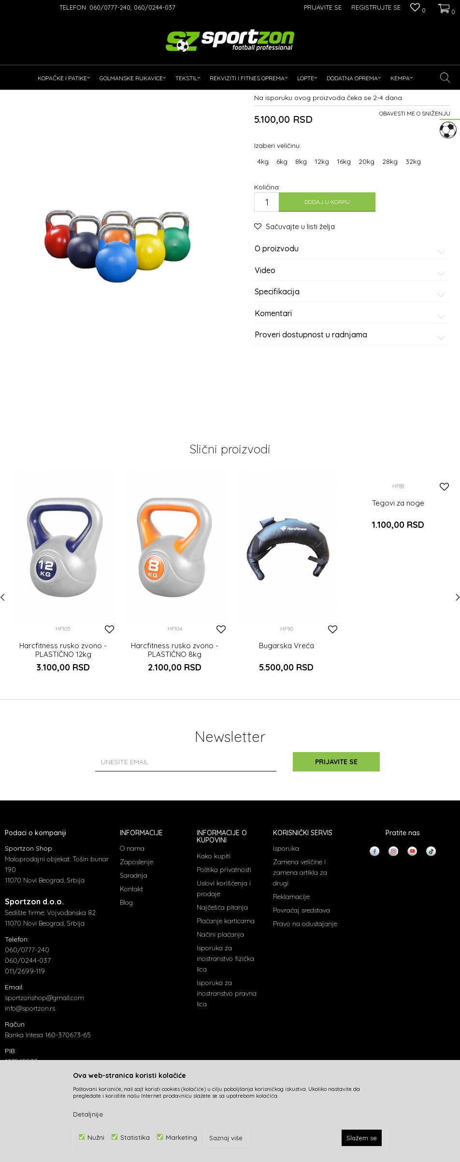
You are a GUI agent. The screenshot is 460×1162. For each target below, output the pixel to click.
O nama (132, 938)
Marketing (181, 1137)
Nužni (95, 1137)
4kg (263, 251)
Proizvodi (47, 96)
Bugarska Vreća (286, 735)
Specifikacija (351, 382)
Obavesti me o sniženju (414, 203)
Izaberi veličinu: (277, 235)
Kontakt (131, 978)
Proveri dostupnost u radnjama (351, 425)
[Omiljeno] (418, 8)
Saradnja (133, 965)
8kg (301, 251)
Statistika (135, 1137)
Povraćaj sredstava (301, 1000)
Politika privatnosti (224, 959)
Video (351, 360)
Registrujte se (376, 7)
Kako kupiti (213, 946)
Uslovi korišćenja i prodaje (224, 978)
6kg (282, 251)
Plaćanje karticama (226, 1010)
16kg (344, 251)
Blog (126, 992)
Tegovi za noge (398, 593)
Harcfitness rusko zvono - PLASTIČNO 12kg (63, 740)
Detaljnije (88, 1114)
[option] (63, 675)
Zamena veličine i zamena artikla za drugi (300, 962)
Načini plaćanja (220, 1024)
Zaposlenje (136, 951)
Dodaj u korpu (327, 291)
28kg (390, 251)
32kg (413, 251)
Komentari (351, 403)
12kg (322, 251)
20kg (366, 251)
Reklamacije (291, 986)
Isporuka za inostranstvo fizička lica (225, 1048)
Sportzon (16, 96)
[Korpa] (445, 7)
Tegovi (146, 96)
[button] (445, 77)
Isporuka (286, 938)
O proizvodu (351, 338)
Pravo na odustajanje (305, 1013)
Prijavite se (336, 851)
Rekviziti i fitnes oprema (98, 96)
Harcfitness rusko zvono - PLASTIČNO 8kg (174, 740)
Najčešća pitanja (222, 997)
